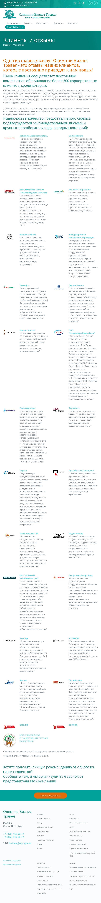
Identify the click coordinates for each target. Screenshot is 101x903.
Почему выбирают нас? (45, 827)
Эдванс (23, 680)
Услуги (28, 23)
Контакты (72, 23)
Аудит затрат (41, 893)
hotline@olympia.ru (20, 843)
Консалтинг (43, 23)
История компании (43, 818)
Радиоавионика (28, 408)
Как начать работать (77, 872)
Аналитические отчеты (45, 876)
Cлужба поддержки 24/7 (78, 844)
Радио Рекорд (76, 533)
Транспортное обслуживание (80, 831)
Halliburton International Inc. (34, 135)
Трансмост (74, 408)
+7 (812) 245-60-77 (29, 2)
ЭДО (71, 889)
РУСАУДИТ (74, 638)
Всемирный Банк (28, 234)
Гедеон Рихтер (76, 285)
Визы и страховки (76, 840)
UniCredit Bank (76, 135)
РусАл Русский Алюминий (81, 470)
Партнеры (40, 836)
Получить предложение (50, 795)
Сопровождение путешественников (49, 889)
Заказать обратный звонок (16, 5)
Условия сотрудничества (78, 880)
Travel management (44, 867)
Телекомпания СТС (29, 533)
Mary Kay (24, 638)
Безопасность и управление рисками (49, 885)
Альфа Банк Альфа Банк (81, 575)
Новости (39, 849)
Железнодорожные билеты (79, 823)
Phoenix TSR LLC (27, 330)
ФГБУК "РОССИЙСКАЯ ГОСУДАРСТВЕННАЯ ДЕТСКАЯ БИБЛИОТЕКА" (34, 738)
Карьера (39, 844)
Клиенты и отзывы (43, 831)
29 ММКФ (24, 725)
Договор (59, 23)
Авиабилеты (74, 818)
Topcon (23, 470)
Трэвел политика (42, 880)
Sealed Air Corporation (80, 189)
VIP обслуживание (76, 836)
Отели (72, 827)
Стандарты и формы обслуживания (82, 876)
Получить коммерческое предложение (83, 867)
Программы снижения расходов (48, 872)
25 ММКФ (73, 725)
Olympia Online (15, 27)
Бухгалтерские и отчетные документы (83, 885)
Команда (40, 823)
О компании (13, 23)
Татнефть (25, 285)
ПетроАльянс (75, 680)
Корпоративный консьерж (79, 849)
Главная (6, 44)
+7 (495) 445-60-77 (12, 2)
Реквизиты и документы (45, 840)
